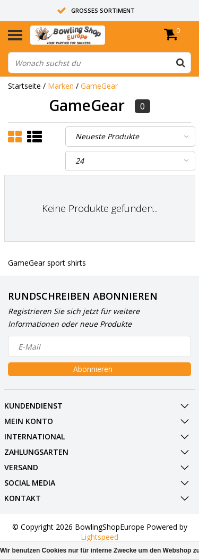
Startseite (24, 86)
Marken (61, 86)
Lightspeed (99, 537)
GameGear (99, 86)
